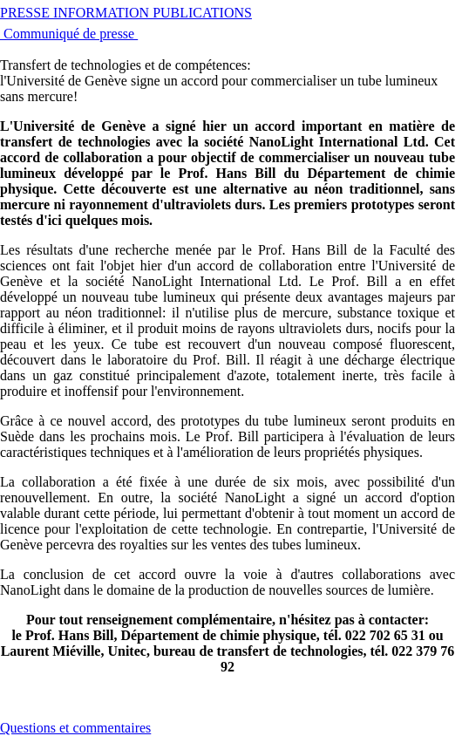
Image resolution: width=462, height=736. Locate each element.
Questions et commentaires (75, 727)
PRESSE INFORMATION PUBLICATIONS (126, 12)
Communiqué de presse (69, 33)
